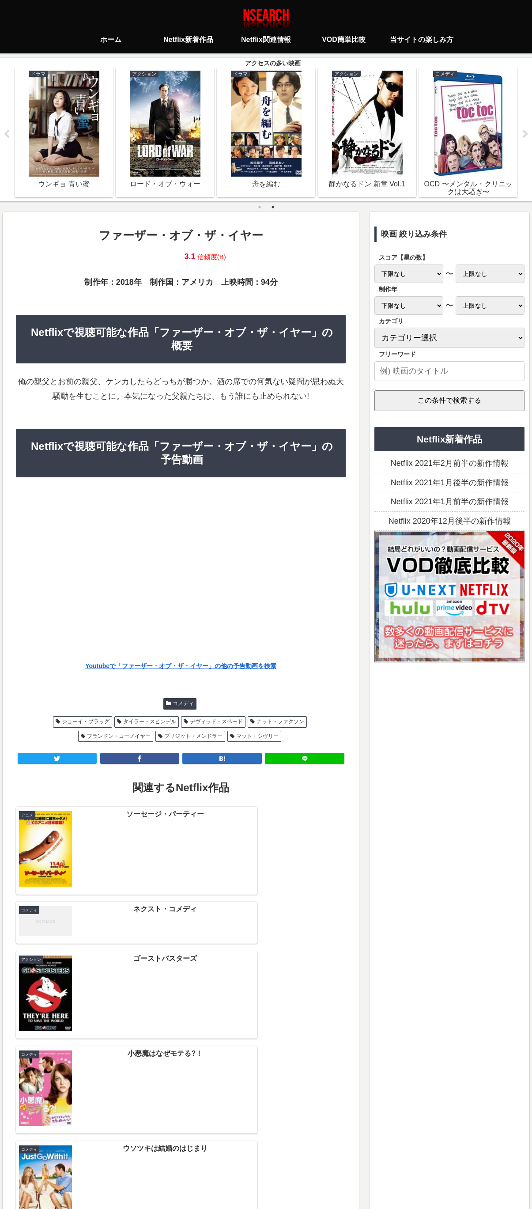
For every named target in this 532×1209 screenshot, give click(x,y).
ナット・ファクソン (280, 722)
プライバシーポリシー (214, 1162)
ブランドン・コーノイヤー (119, 736)
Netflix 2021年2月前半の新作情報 (450, 463)
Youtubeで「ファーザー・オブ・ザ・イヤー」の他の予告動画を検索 (180, 665)
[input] (449, 371)
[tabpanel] (64, 132)
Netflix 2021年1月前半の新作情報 (450, 502)
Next (525, 134)
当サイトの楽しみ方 (281, 1162)
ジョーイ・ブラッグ (85, 722)
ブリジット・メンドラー (193, 736)
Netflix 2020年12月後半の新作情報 (450, 521)
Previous (6, 134)
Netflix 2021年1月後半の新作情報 (450, 482)
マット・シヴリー (257, 736)
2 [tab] (272, 207)
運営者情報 (334, 1162)
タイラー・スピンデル (149, 722)
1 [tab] (259, 207)
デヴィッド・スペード (216, 722)
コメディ (183, 703)
